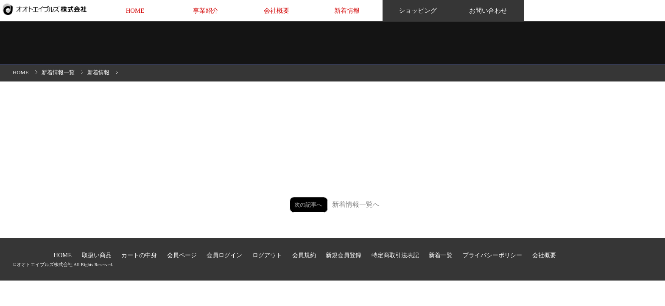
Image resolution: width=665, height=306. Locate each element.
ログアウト (268, 255)
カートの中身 (140, 255)
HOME (135, 10)
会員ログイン (225, 255)
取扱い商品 (97, 255)
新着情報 (347, 10)
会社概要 (276, 10)
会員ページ (182, 255)
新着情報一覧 (58, 73)
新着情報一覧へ (356, 204)
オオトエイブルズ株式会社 (45, 264)
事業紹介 (205, 10)
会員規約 (305, 255)
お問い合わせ (488, 10)
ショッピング (418, 10)
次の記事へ (308, 205)
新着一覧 (441, 255)
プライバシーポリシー (493, 255)
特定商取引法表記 (396, 255)
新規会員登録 (344, 255)
